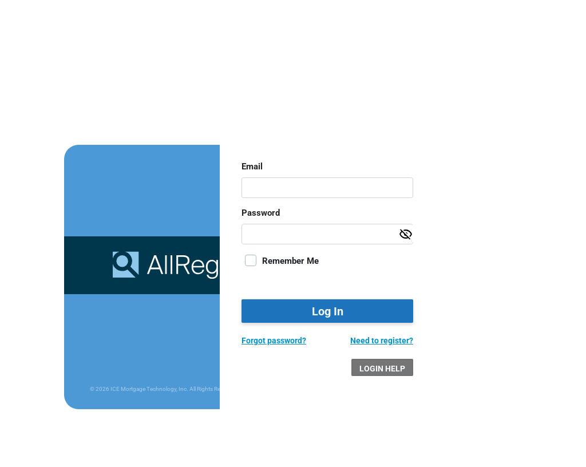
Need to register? (381, 340)
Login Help (382, 368)
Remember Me (290, 261)
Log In (327, 311)
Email (252, 166)
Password (260, 213)
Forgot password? (273, 340)
